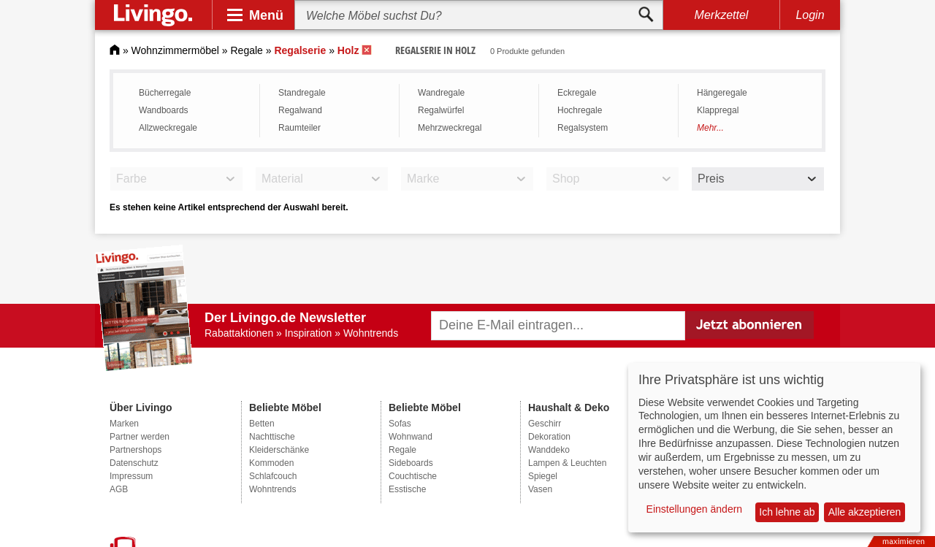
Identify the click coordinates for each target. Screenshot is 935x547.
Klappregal (718, 110)
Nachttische (272, 437)
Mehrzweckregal (449, 128)
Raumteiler (299, 128)
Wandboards (163, 110)
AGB (119, 489)
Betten (262, 423)
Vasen (540, 489)
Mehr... (710, 128)
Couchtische (413, 476)
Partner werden (139, 437)
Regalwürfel (441, 110)
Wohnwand (410, 437)
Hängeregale (722, 93)
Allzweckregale (168, 128)
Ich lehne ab (786, 512)
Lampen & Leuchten (567, 463)
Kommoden (271, 463)
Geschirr (544, 423)
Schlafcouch (273, 476)
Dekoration (549, 437)
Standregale (302, 93)
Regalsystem (582, 128)
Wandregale (441, 93)
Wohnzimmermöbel (175, 50)
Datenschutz (134, 463)
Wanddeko (549, 450)
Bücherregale (165, 93)
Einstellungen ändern (694, 509)
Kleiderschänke (279, 450)
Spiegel (542, 476)
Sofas (400, 423)
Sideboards (411, 463)
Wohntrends (272, 489)
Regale (247, 50)
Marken (124, 423)
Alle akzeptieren (864, 512)
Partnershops (135, 450)
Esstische (407, 489)
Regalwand (300, 110)
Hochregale (579, 110)
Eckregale (576, 93)
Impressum (131, 476)
